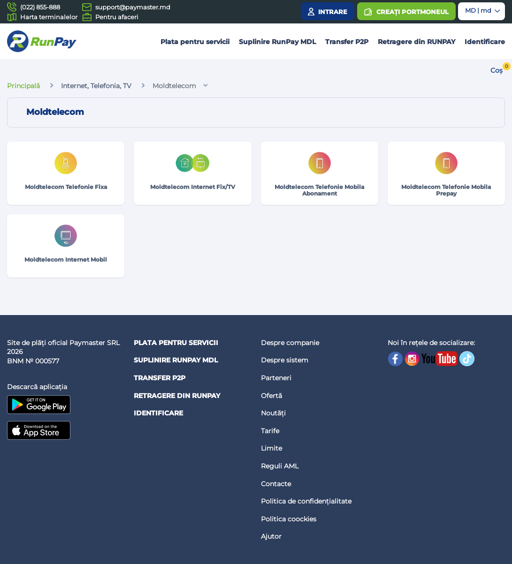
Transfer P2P (346, 42)
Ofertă (271, 395)
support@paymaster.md (132, 7)
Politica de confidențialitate (306, 501)
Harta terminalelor (48, 17)
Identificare (485, 42)
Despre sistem (284, 360)
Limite (271, 448)
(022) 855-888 (40, 7)
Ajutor (271, 536)
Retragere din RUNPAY (416, 42)
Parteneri (276, 378)
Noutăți (273, 413)
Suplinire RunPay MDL (277, 42)
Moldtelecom (174, 86)
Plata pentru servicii (194, 42)
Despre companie (290, 342)
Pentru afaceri (116, 17)
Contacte (276, 484)
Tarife (270, 431)
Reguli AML (279, 466)
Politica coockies (288, 519)
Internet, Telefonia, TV (96, 86)
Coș (496, 70)
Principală (23, 86)
